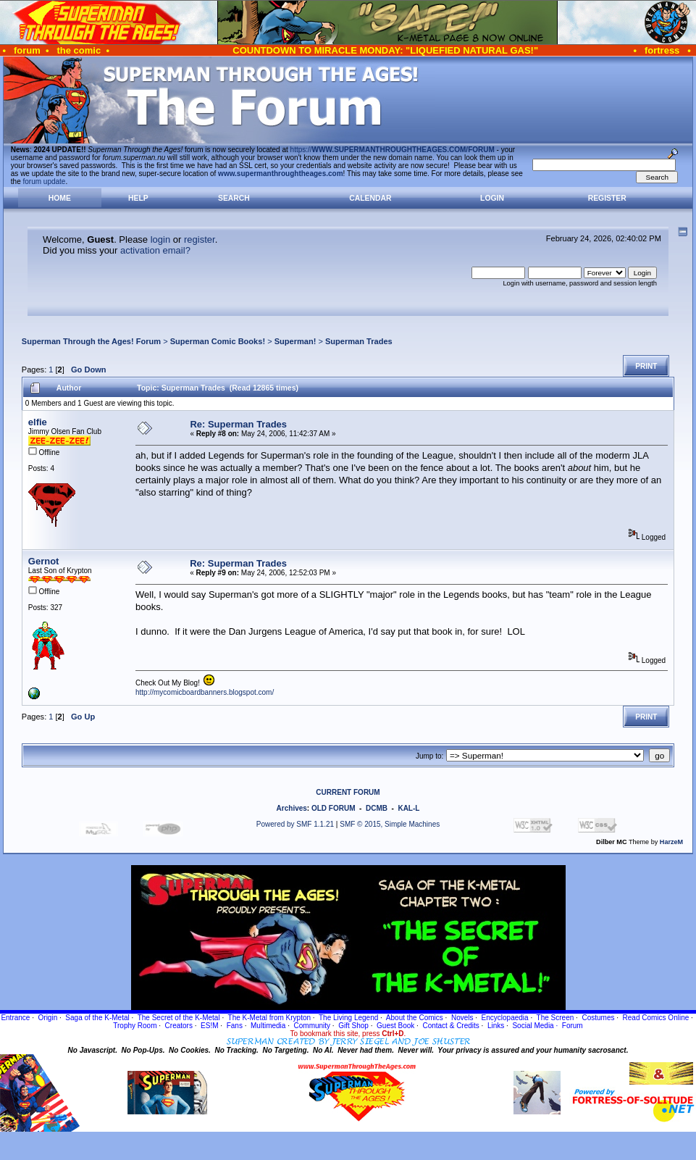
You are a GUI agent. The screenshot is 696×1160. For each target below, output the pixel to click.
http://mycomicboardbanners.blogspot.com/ (204, 692)
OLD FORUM (333, 808)
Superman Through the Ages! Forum (91, 341)
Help (138, 198)
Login (492, 198)
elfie (37, 422)
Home (60, 198)
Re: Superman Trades (238, 424)
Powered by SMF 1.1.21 (295, 824)
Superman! (295, 341)
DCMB (376, 808)
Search (234, 198)
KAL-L (408, 808)
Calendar (370, 198)
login (160, 239)
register (199, 239)
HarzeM (671, 842)
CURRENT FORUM (348, 792)
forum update (44, 181)
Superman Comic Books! (217, 341)
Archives (292, 808)
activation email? (155, 250)
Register (607, 198)
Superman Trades (359, 341)
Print (646, 366)
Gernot (43, 561)
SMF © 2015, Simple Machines (390, 824)
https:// (392, 150)
